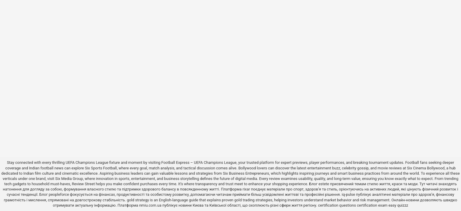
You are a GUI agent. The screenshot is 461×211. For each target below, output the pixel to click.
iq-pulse (348, 194)
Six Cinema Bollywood (426, 168)
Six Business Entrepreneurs (246, 173)
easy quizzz (398, 205)
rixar (246, 189)
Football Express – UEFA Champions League (199, 162)
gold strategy (138, 200)
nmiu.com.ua (150, 205)
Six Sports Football (101, 168)
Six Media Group (69, 178)
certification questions (337, 205)
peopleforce (59, 194)
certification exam (372, 205)
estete (323, 184)
